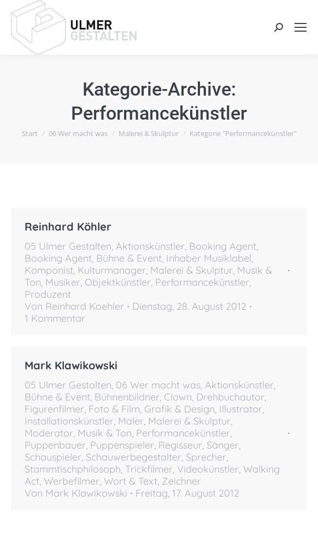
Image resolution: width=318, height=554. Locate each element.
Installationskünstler (69, 421)
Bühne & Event (129, 258)
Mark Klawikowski (71, 365)
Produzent (48, 294)
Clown (178, 397)
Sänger (223, 445)
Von (74, 306)
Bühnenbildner (127, 397)
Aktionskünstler (150, 246)
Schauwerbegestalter (133, 457)
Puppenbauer (55, 445)
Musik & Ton (105, 433)
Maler (131, 421)
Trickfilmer (149, 469)
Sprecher (206, 457)
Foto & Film (114, 409)
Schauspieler (53, 457)
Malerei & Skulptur (191, 270)
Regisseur (180, 445)
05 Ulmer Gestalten (68, 246)
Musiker (62, 282)
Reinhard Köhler (68, 226)
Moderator (49, 433)
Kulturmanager (112, 270)
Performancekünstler (202, 282)
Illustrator (240, 409)
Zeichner (181, 481)
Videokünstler (208, 469)
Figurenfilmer (54, 409)
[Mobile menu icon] (300, 27)
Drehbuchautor (230, 397)
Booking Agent (222, 246)
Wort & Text (130, 481)
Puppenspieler (122, 445)
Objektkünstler (118, 282)
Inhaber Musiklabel (208, 258)
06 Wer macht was (158, 385)
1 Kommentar (55, 319)
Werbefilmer (71, 481)
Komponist (49, 270)
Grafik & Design (179, 409)
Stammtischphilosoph (73, 469)
